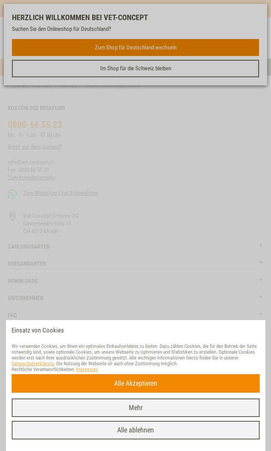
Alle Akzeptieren (135, 383)
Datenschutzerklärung (33, 363)
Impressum (87, 369)
